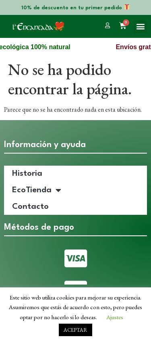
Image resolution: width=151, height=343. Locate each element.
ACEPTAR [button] (75, 329)
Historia (27, 174)
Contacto (30, 207)
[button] (140, 26)
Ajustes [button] (114, 317)
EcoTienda (36, 190)
